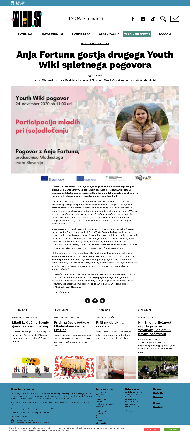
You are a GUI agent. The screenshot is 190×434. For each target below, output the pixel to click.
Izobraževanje (101, 399)
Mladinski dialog (130, 397)
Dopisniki (159, 396)
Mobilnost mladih (131, 402)
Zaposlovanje (101, 392)
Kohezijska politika (131, 406)
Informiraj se (53, 35)
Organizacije (109, 35)
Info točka (128, 411)
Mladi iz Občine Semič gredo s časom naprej (30, 324)
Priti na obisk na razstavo (110, 324)
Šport (98, 418)
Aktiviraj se (81, 35)
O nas (156, 403)
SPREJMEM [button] (172, 429)
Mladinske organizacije (133, 392)
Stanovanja (100, 406)
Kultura (99, 317)
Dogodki (165, 34)
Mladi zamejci (101, 411)
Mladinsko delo (61, 317)
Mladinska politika (95, 43)
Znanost (99, 416)
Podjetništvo (100, 413)
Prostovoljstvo (129, 404)
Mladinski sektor (137, 35)
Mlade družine (101, 397)
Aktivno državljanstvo (132, 394)
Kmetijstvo (100, 394)
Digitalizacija (101, 423)
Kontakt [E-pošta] (158, 407)
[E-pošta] (174, 19)
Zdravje (99, 402)
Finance (99, 421)
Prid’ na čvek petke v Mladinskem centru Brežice (71, 326)
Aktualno (25, 35)
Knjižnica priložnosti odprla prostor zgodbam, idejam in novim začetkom (155, 328)
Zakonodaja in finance (132, 409)
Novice (157, 389)
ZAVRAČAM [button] (151, 429)
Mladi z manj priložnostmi (106, 404)
